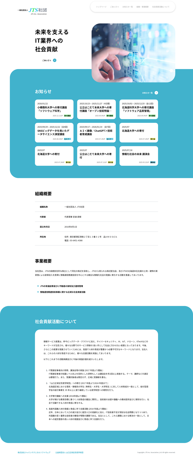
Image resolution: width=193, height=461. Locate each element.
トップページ (101, 11)
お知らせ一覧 (127, 11)
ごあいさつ (114, 11)
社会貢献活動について (160, 11)
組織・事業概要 (143, 11)
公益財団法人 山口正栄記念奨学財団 (69, 452)
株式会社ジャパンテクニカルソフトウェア (34, 452)
